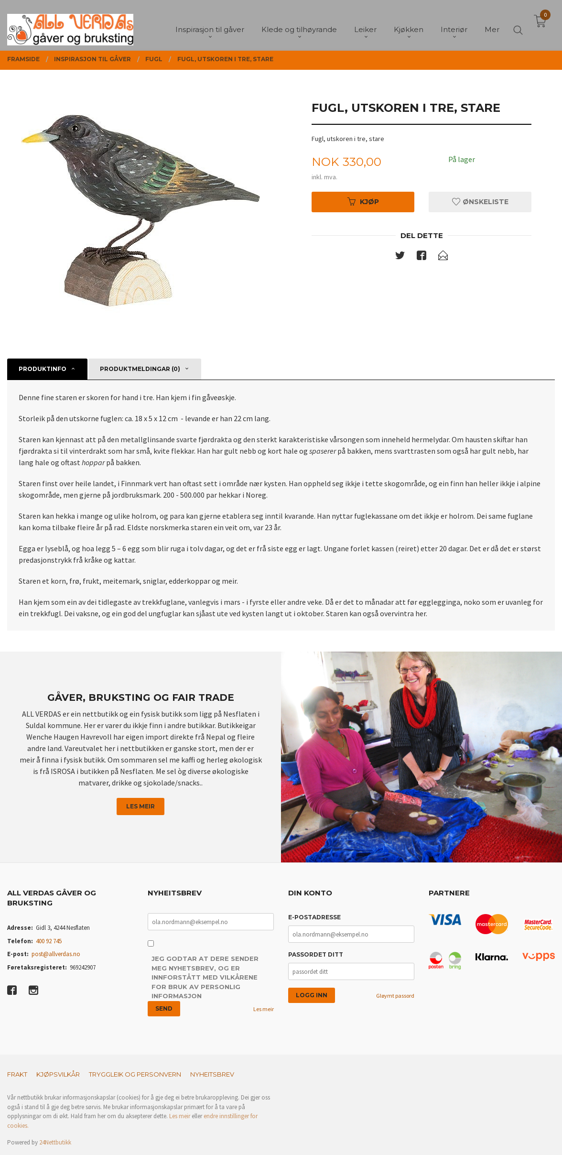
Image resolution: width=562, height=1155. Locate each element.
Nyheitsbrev (212, 1074)
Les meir (140, 806)
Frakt (17, 1074)
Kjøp (363, 201)
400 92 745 (49, 941)
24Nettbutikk (55, 1142)
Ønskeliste (480, 201)
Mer (492, 24)
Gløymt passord (395, 995)
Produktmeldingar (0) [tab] (140, 368)
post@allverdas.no (56, 954)
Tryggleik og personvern (135, 1074)
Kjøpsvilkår (58, 1074)
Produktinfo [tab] (42, 368)
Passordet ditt (315, 954)
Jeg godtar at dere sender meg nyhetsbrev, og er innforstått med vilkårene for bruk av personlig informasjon (205, 977)
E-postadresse (314, 917)
